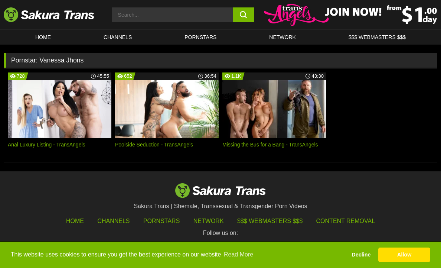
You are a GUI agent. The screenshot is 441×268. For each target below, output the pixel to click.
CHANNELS (118, 37)
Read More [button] (238, 254)
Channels (113, 221)
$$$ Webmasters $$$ (270, 221)
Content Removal (345, 221)
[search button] (243, 14)
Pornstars (161, 221)
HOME (43, 37)
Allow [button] (404, 255)
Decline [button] (361, 255)
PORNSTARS (200, 37)
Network (282, 37)
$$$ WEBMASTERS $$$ (377, 37)
